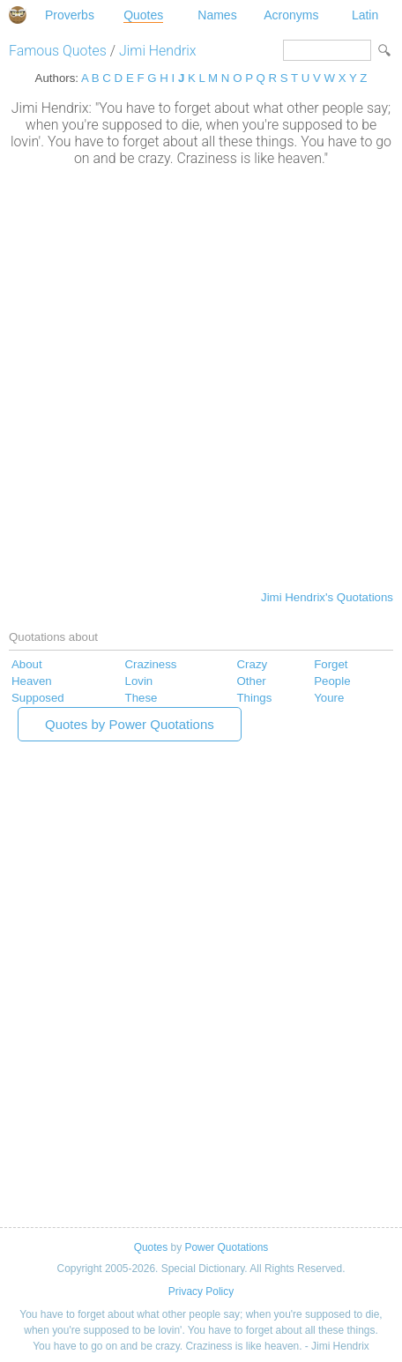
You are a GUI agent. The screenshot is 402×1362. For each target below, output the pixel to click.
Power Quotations (226, 1247)
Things (254, 697)
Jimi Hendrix (158, 50)
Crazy (252, 664)
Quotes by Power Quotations (129, 724)
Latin (365, 15)
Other (251, 681)
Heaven (31, 681)
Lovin (139, 681)
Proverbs (69, 15)
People (332, 681)
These (141, 697)
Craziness (151, 664)
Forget (330, 664)
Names (216, 15)
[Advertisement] (201, 376)
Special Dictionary (17, 15)
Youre (329, 697)
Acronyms (291, 15)
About (26, 664)
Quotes (143, 15)
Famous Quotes (58, 50)
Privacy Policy (201, 1291)
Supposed (37, 697)
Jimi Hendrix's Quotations (327, 597)
